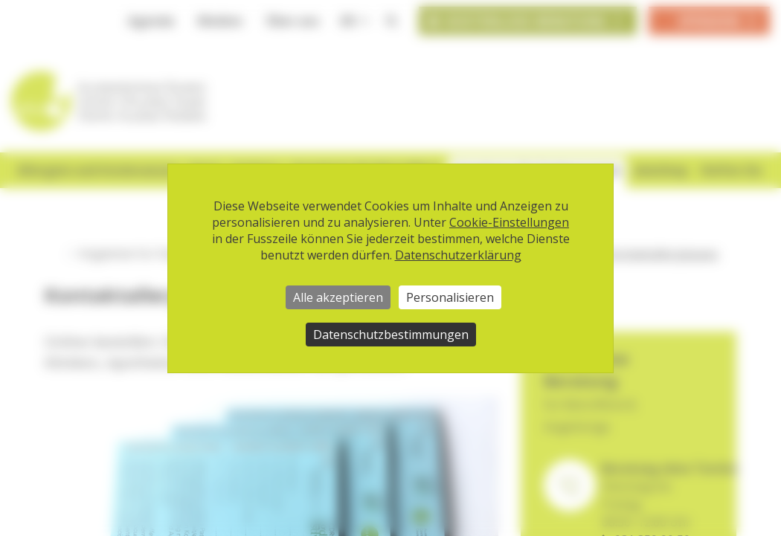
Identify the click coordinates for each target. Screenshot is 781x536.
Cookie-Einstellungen (509, 222)
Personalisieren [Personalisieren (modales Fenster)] (450, 297)
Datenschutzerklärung (458, 255)
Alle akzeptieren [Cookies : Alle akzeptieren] (338, 297)
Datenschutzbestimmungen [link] (391, 334)
